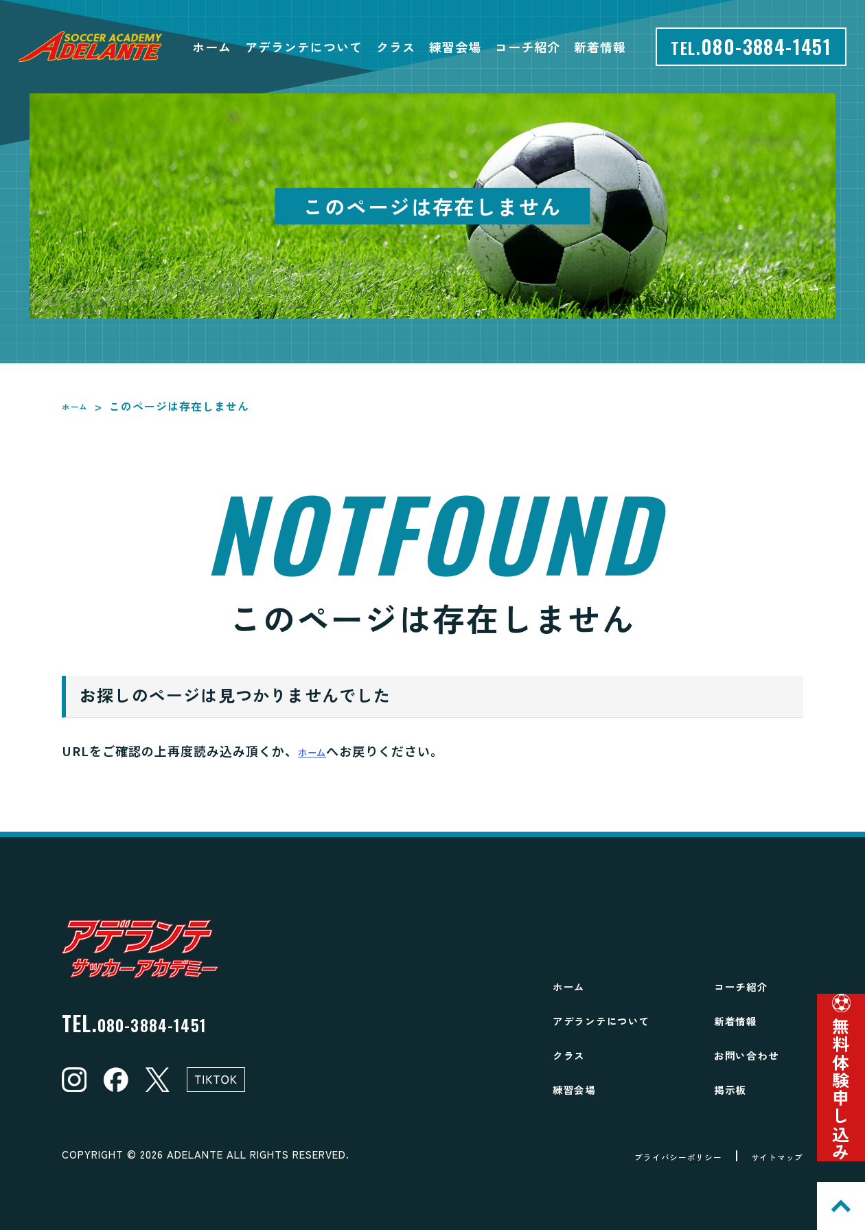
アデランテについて (303, 47)
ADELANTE (195, 1154)
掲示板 (735, 1088)
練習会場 (455, 47)
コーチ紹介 (527, 47)
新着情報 (600, 47)
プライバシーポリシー (646, 1156)
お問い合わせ (757, 1054)
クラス (395, 47)
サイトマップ (768, 1156)
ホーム (211, 47)
